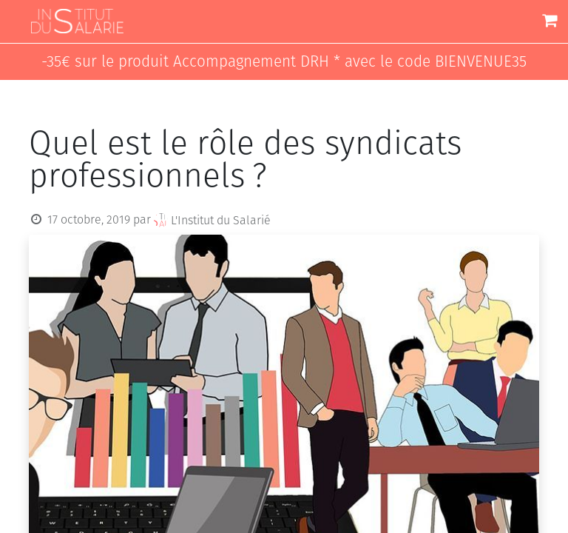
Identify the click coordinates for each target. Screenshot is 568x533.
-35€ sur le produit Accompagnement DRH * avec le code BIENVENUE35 (284, 62)
